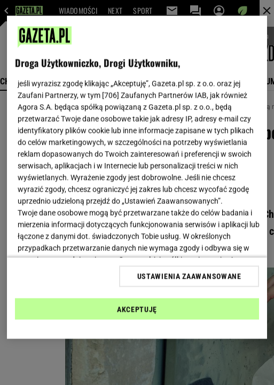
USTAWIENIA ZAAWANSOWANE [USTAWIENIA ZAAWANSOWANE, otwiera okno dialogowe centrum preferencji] (189, 276)
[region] (137, 177)
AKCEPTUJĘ (137, 309)
